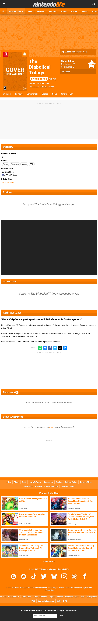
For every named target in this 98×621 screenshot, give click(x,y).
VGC (33, 601)
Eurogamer (92, 597)
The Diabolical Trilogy (40, 70)
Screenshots (32, 94)
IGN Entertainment (40, 588)
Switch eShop (43, 83)
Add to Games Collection (74, 52)
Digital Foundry (56, 597)
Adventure (15, 164)
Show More (49, 561)
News (54, 94)
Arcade (24, 164)
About (16, 482)
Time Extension (40, 597)
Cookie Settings (51, 486)
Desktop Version (68, 486)
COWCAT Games (47, 87)
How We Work (35, 482)
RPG (31, 164)
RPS (65, 601)
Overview (7, 94)
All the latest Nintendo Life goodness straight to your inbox (49, 610)
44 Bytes (59, 588)
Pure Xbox (26, 597)
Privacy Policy (71, 482)
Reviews (19, 94)
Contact (59, 482)
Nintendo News (71, 597)
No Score (66, 72)
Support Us (48, 482)
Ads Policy (27, 486)
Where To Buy (67, 94)
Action (5, 164)
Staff (24, 482)
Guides (45, 94)
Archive (38, 486)
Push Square (13, 597)
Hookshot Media (18, 588)
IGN (82, 597)
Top (8, 482)
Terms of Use (86, 482)
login (51, 427)
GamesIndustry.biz (46, 601)
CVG (59, 601)
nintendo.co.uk (9, 182)
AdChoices (68, 588)
